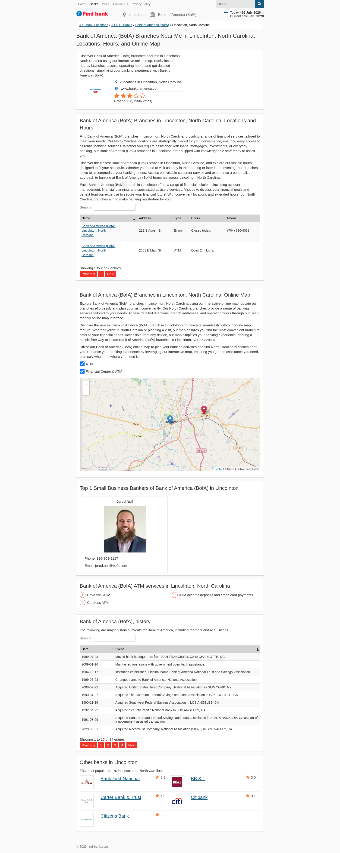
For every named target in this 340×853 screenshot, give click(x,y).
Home (82, 4)
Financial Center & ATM (104, 371)
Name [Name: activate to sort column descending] (86, 218)
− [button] (86, 391)
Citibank (199, 797)
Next (110, 274)
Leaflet (219, 469)
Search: (107, 207)
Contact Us (120, 4)
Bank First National (120, 778)
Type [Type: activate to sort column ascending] (177, 218)
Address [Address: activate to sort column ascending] (145, 218)
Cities (106, 4)
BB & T (198, 778)
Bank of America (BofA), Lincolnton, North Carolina (99, 230)
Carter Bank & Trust (121, 797)
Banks (94, 4)
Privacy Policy (141, 4)
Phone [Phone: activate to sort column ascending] (231, 218)
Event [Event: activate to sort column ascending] (119, 649)
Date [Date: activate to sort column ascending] (85, 649)
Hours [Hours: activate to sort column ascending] (195, 218)
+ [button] (86, 384)
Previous (88, 274)
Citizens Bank (115, 816)
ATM (89, 364)
